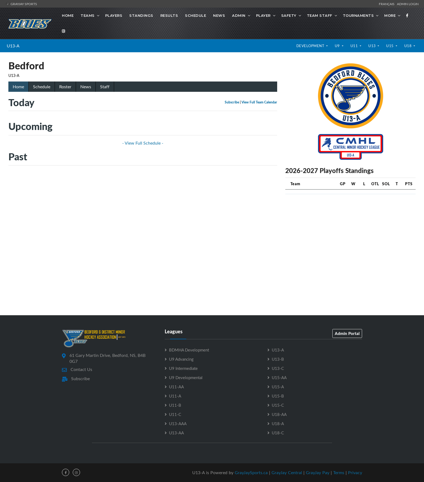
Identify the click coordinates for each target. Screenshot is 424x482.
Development (310, 45)
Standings (141, 15)
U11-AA (176, 386)
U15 (390, 45)
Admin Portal (347, 333)
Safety (288, 15)
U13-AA (176, 432)
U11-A (175, 396)
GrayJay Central (286, 473)
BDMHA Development (189, 350)
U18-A (278, 423)
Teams (88, 15)
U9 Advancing (181, 359)
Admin (239, 15)
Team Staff (319, 15)
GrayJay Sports (21, 4)
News (219, 15)
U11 (354, 45)
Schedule (195, 15)
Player (263, 15)
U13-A (13, 46)
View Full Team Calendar (259, 102)
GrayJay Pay (317, 473)
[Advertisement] (350, 236)
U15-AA (279, 377)
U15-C (278, 405)
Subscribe (232, 102)
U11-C (175, 414)
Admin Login (408, 4)
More (390, 15)
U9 (338, 45)
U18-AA (279, 414)
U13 (372, 45)
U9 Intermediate (183, 368)
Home (68, 15)
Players (113, 15)
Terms (338, 473)
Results (169, 15)
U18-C (278, 432)
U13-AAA (178, 423)
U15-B (278, 396)
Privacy (355, 473)
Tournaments (358, 15)
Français (387, 4)
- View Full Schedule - (142, 143)
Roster (65, 87)
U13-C (278, 368)
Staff (105, 87)
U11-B (175, 405)
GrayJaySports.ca (251, 473)
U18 (408, 45)
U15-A (278, 386)
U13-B (278, 359)
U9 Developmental (186, 377)
